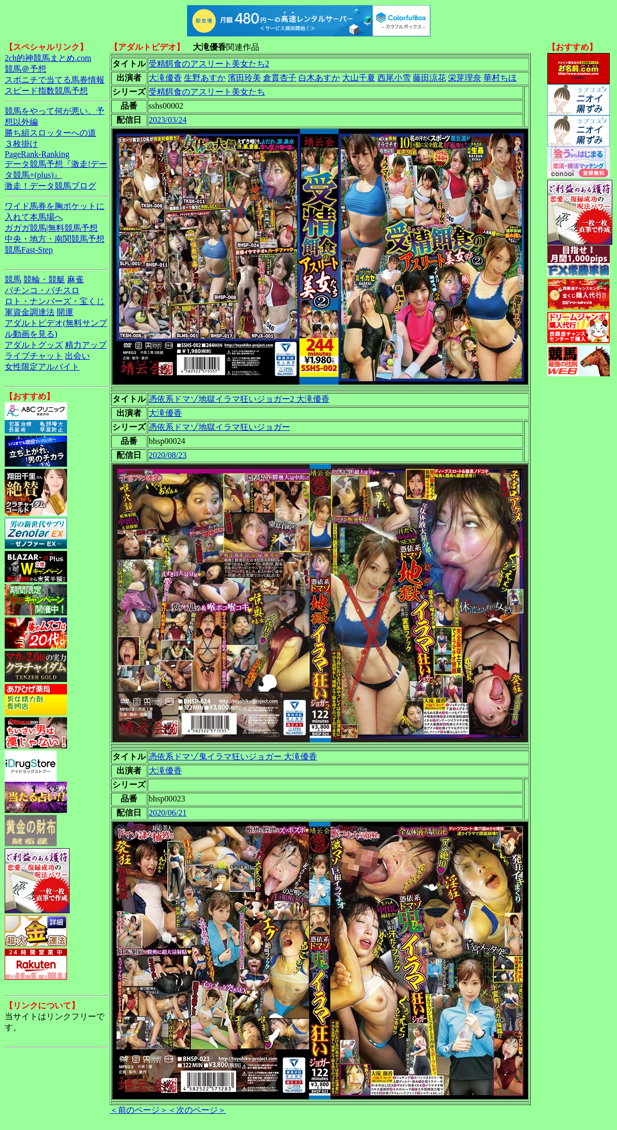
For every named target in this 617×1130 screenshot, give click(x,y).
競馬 (13, 279)
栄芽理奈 (464, 77)
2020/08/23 (168, 455)
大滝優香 (165, 77)
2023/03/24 (168, 119)
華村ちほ (500, 77)
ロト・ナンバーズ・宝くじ (54, 301)
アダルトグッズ (34, 344)
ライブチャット (34, 355)
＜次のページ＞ (197, 1110)
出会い (77, 355)
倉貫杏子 (279, 77)
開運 (65, 312)
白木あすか (319, 77)
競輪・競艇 (44, 279)
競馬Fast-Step (28, 249)
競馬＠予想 (25, 68)
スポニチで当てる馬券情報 (54, 79)
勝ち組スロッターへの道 (50, 132)
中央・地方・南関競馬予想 (54, 238)
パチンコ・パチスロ (42, 290)
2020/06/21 (168, 812)
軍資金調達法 (30, 312)
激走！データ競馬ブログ (50, 185)
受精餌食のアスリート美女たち (207, 91)
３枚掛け (21, 143)
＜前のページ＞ (139, 1110)
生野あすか (205, 77)
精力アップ (86, 344)
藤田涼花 (429, 77)
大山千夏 (358, 77)
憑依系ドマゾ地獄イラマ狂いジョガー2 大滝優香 (239, 399)
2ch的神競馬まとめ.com (48, 58)
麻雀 (75, 279)
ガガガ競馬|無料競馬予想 (51, 228)
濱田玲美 (244, 77)
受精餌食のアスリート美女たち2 (209, 63)
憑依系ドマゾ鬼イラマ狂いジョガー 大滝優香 (233, 756)
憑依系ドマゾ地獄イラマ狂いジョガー (219, 427)
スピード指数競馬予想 (46, 90)
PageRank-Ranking (37, 154)
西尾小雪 (394, 77)
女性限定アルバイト (42, 366)
